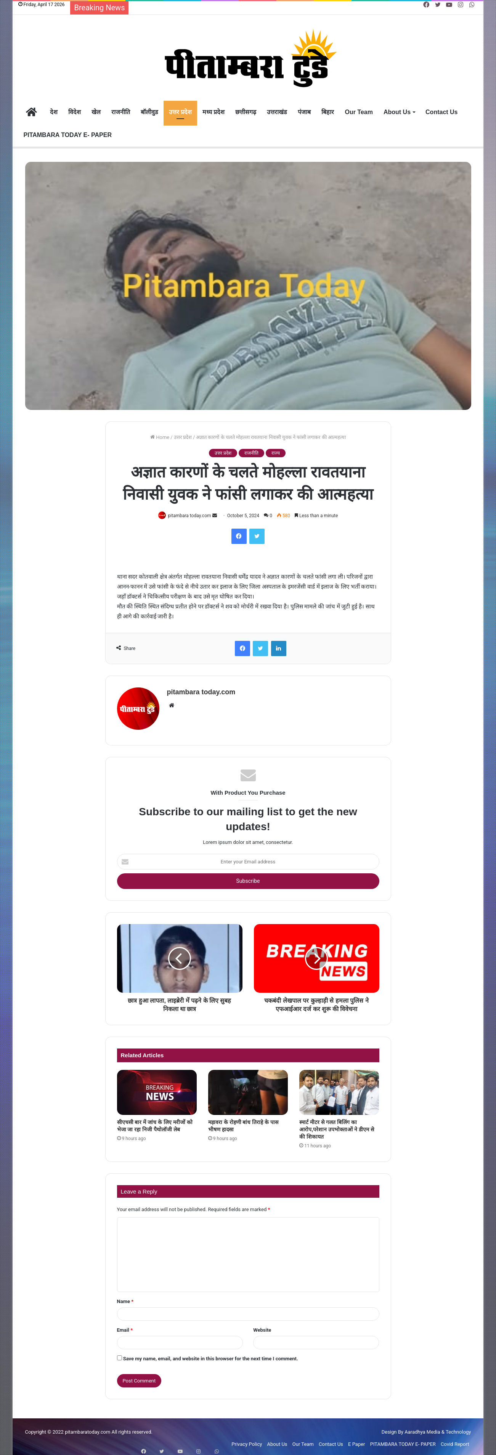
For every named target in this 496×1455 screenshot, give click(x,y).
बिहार (327, 112)
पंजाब (304, 112)
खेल (96, 112)
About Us (397, 112)
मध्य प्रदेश (213, 112)
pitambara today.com (191, 515)
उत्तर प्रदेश (180, 112)
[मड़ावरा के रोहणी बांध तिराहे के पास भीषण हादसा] (248, 1088)
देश (54, 112)
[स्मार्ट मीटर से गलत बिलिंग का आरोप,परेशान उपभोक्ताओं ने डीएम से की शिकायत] (339, 1088)
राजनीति (120, 112)
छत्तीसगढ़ (245, 112)
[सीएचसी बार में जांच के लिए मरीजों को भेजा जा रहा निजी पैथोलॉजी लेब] (157, 1088)
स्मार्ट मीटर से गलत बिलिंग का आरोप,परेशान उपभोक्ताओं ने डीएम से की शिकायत (336, 1126)
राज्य (275, 453)
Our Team (359, 112)
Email (125, 1327)
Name (125, 1298)
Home (159, 437)
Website (262, 1327)
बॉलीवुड (149, 112)
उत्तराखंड (277, 112)
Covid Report (455, 1441)
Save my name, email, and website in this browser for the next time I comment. (210, 1355)
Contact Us (441, 112)
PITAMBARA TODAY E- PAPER (68, 135)
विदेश (74, 112)
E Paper (356, 1441)
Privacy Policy (246, 1441)
